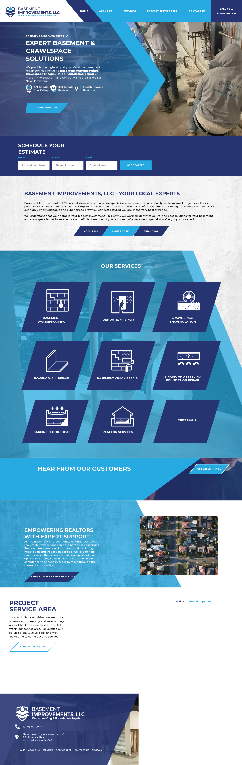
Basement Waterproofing (79, 70)
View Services (47, 107)
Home (84, 11)
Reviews (99, 743)
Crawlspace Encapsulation (45, 74)
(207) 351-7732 (28, 721)
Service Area (65, 743)
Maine (180, 595)
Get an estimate (207, 462)
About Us (105, 11)
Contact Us (197, 11)
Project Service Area (162, 11)
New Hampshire (200, 595)
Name (21, 157)
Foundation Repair (80, 74)
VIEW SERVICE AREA (33, 640)
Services (130, 11)
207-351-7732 (226, 11)
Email (89, 157)
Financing (151, 231)
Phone (55, 157)
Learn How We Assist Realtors (58, 570)
